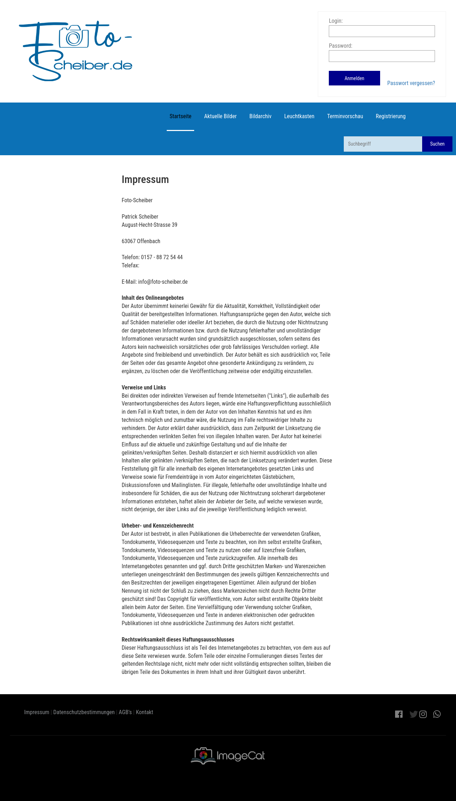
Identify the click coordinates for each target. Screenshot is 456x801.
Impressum (37, 712)
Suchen (437, 144)
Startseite (180, 116)
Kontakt (144, 712)
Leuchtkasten (299, 116)
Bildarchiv (260, 116)
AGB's (125, 712)
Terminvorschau (345, 116)
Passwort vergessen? (411, 83)
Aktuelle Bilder (220, 116)
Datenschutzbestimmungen (84, 712)
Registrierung (391, 116)
